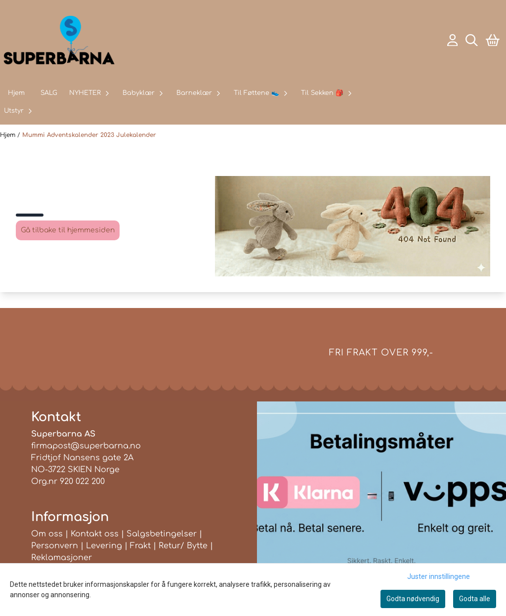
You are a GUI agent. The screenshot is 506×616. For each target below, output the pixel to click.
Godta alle (474, 599)
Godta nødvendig (412, 599)
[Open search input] (471, 40)
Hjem (8, 135)
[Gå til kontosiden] (452, 40)
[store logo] (58, 40)
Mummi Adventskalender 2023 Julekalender (89, 135)
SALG (49, 92)
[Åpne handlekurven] (493, 40)
